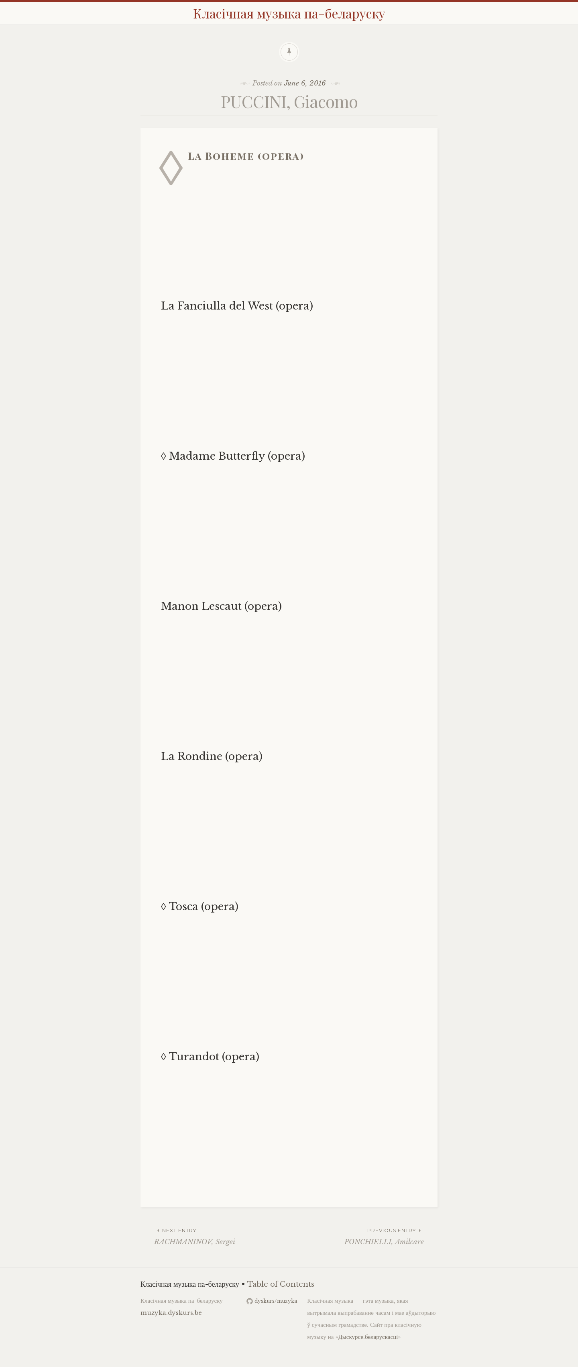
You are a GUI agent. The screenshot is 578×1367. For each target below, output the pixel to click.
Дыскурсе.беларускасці (368, 1337)
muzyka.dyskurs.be (171, 1312)
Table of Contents (280, 1284)
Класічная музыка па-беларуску (289, 13)
